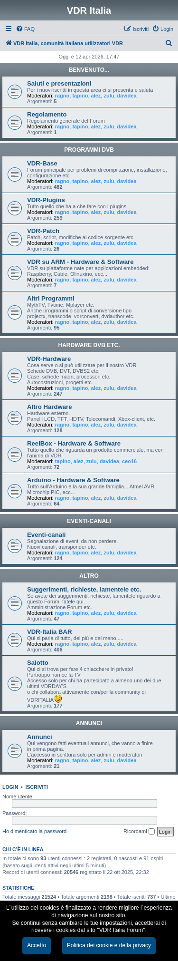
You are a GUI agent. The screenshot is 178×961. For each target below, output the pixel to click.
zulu (108, 95)
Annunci (39, 736)
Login (10, 787)
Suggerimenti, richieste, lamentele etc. (84, 589)
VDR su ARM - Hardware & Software (80, 261)
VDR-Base (42, 163)
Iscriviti (37, 787)
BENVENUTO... (89, 70)
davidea (127, 95)
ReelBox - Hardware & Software (74, 443)
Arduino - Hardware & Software (73, 480)
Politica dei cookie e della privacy (109, 945)
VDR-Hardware (49, 358)
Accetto (36, 945)
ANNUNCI (89, 723)
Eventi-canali (46, 534)
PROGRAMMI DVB (89, 149)
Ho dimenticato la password (34, 831)
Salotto (37, 662)
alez (96, 95)
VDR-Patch (43, 230)
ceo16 (129, 461)
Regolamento (47, 114)
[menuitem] (25, 29)
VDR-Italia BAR (49, 631)
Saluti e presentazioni (59, 83)
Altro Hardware (49, 406)
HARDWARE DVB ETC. (89, 345)
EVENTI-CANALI (89, 521)
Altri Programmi (51, 298)
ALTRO (88, 576)
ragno (62, 95)
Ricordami (139, 831)
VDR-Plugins (46, 200)
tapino (80, 95)
